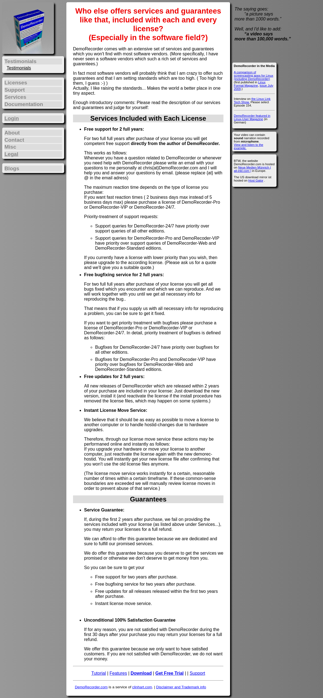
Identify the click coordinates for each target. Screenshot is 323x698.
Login (11, 118)
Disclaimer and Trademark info (181, 687)
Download (141, 673)
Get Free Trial (169, 673)
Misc (10, 147)
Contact (14, 140)
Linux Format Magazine (249, 84)
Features (118, 673)
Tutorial (98, 673)
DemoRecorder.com (91, 687)
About (12, 133)
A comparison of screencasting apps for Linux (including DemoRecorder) (253, 76)
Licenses (15, 83)
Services (15, 97)
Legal (11, 154)
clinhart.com (142, 687)
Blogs (11, 168)
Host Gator (255, 180)
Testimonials (19, 68)
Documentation (23, 104)
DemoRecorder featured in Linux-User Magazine (252, 117)
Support (197, 673)
